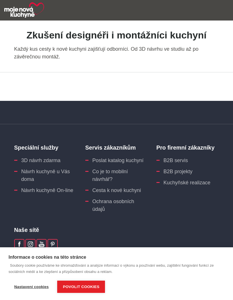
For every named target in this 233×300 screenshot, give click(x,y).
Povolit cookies (81, 287)
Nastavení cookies (31, 287)
